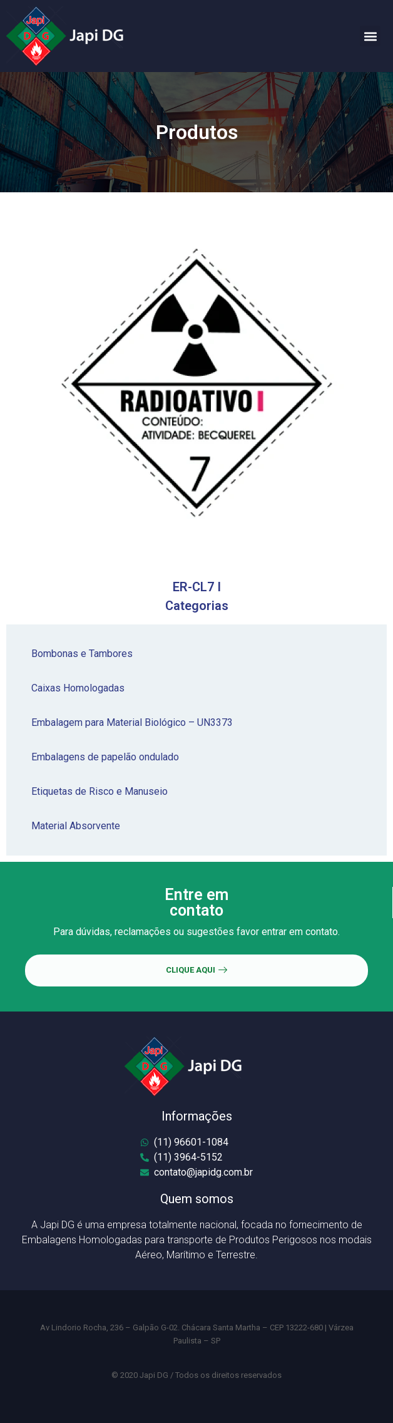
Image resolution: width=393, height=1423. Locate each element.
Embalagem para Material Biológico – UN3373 (132, 722)
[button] (370, 36)
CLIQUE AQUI (196, 970)
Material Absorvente (75, 826)
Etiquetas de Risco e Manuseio (99, 791)
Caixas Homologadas (78, 688)
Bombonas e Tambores (82, 654)
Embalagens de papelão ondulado (105, 757)
